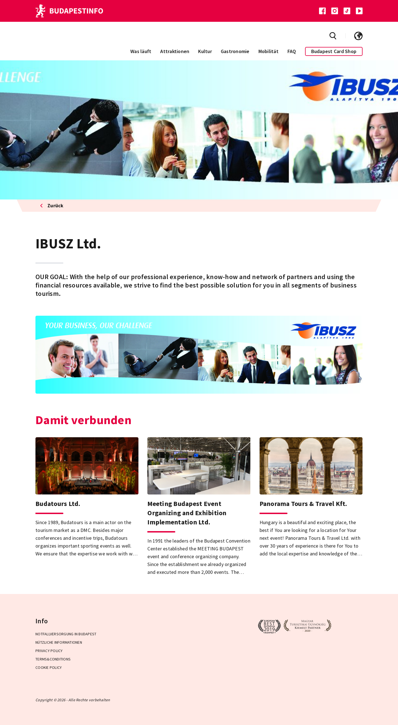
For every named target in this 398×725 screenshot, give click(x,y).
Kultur (205, 51)
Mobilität (268, 51)
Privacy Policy (49, 650)
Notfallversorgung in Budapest (65, 633)
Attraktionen (174, 51)
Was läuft (140, 51)
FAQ (291, 51)
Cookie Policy (48, 667)
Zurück (51, 205)
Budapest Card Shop (334, 51)
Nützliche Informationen (58, 642)
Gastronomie (235, 51)
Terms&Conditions (53, 659)
